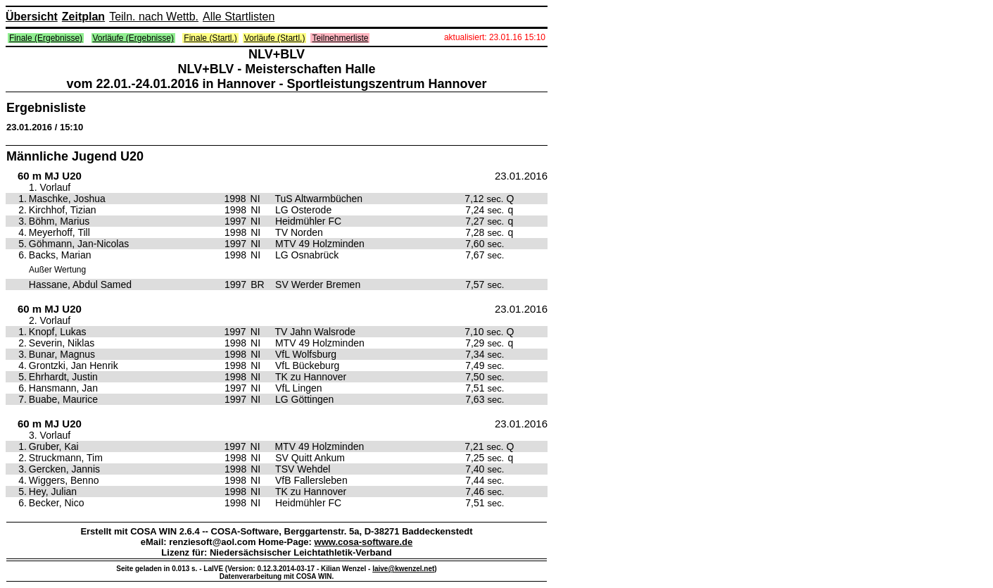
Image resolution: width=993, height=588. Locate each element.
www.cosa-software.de (364, 542)
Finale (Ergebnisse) (45, 38)
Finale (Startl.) (210, 38)
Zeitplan (83, 17)
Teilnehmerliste (340, 38)
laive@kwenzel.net (403, 569)
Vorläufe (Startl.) (274, 38)
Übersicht (32, 17)
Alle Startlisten (238, 17)
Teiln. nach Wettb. (153, 17)
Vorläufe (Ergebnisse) (133, 38)
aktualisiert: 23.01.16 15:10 (494, 37)
